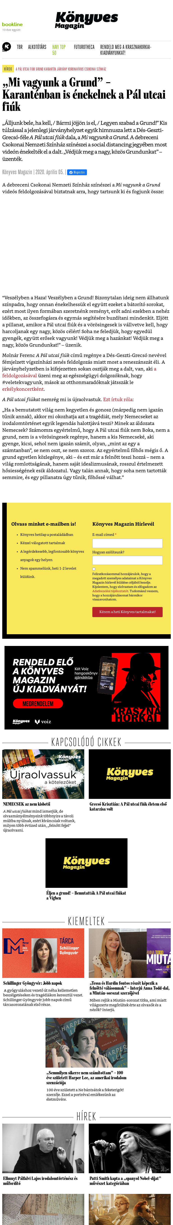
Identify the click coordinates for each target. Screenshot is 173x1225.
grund (39, 69)
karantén (50, 69)
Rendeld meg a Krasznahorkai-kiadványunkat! (126, 50)
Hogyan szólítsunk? (108, 552)
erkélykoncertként (23, 389)
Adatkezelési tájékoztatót (110, 591)
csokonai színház (95, 69)
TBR (21, 47)
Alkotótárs (38, 47)
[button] (4, 50)
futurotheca (85, 47)
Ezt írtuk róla (117, 399)
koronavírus (76, 69)
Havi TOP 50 (61, 50)
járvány (62, 69)
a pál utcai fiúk (25, 69)
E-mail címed (104, 535)
